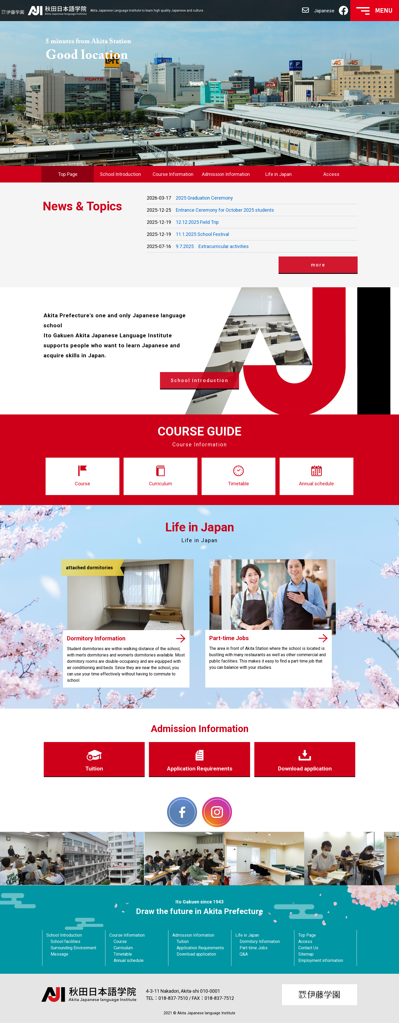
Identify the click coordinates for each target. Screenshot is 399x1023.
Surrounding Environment (73, 947)
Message (59, 954)
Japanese (324, 10)
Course (120, 941)
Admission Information (226, 174)
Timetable (123, 954)
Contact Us (308, 947)
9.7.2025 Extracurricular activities (212, 246)
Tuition (183, 941)
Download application (196, 954)
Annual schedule (129, 960)
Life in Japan (278, 174)
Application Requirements (200, 947)
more (318, 265)
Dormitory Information (260, 941)
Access (331, 174)
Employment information (320, 960)
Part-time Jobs (253, 947)
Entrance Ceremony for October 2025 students (225, 210)
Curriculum (123, 947)
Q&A (244, 954)
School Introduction (120, 174)
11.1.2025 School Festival (202, 234)
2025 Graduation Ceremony (204, 198)
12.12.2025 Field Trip (197, 222)
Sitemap (306, 954)
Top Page (67, 174)
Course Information (173, 174)
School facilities (65, 941)
